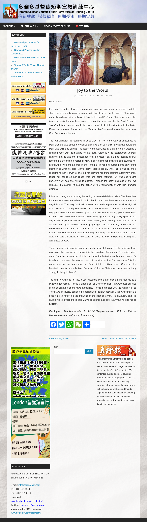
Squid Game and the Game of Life (118, 338)
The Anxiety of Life (59, 338)
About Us (8, 26)
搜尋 (56, 346)
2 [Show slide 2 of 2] (30, 181)
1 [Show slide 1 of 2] (26, 181)
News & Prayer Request (57, 26)
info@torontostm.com (29, 485)
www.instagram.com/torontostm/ (26, 513)
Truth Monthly (29, 26)
